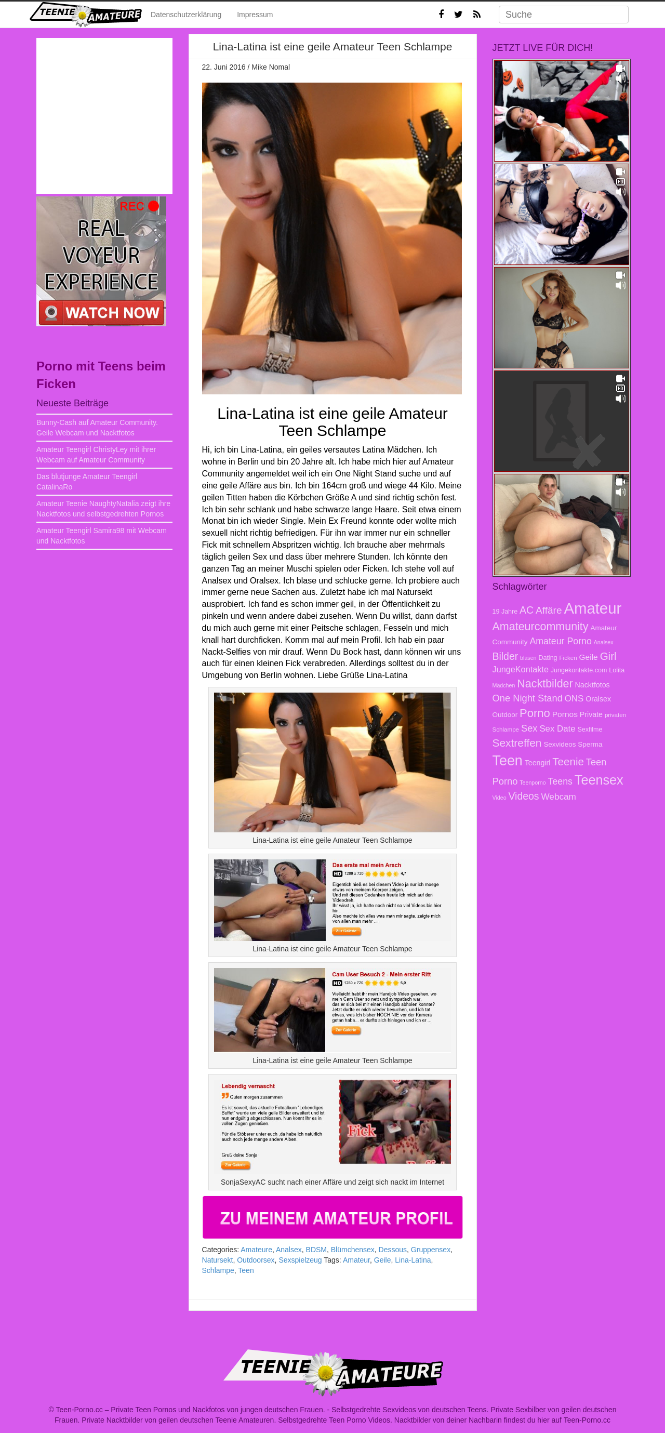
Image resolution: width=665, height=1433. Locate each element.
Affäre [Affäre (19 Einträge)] (549, 610)
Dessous (393, 1249)
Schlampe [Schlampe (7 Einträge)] (506, 729)
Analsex (289, 1249)
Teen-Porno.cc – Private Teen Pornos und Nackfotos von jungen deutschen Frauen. (190, 1409)
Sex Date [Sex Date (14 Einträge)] (557, 729)
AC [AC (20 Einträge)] (527, 610)
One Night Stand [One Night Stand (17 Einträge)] (528, 698)
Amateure (256, 1249)
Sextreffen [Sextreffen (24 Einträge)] (517, 743)
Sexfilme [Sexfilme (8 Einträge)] (589, 729)
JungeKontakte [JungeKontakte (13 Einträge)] (521, 669)
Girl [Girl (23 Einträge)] (608, 656)
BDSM (316, 1249)
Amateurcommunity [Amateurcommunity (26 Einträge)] (541, 626)
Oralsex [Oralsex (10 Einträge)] (598, 699)
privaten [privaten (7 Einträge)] (615, 714)
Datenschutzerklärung (186, 14)
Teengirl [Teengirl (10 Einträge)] (538, 763)
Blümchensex (353, 1249)
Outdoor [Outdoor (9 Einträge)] (505, 715)
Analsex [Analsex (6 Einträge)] (604, 642)
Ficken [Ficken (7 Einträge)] (568, 657)
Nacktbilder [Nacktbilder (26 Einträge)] (545, 684)
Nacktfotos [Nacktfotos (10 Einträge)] (592, 685)
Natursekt (217, 1260)
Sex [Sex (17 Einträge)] (529, 728)
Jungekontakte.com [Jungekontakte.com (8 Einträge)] (579, 670)
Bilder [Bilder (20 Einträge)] (505, 656)
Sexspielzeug (300, 1260)
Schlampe (218, 1270)
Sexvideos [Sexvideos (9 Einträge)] (559, 744)
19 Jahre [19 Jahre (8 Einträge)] (505, 611)
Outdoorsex (255, 1260)
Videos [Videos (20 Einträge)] (523, 796)
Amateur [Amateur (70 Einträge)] (592, 608)
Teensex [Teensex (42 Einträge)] (599, 780)
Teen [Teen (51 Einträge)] (508, 760)
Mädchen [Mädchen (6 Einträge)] (504, 685)
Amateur (356, 1260)
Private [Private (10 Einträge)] (591, 714)
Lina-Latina (413, 1260)
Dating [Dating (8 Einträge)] (547, 657)
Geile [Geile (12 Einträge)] (588, 657)
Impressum (255, 14)
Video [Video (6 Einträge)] (500, 797)
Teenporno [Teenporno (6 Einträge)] (533, 782)
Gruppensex (430, 1249)
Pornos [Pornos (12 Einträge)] (565, 714)
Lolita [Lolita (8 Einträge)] (616, 670)
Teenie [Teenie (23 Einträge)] (568, 761)
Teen (246, 1270)
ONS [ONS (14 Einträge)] (574, 699)
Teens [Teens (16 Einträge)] (560, 781)
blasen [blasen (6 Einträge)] (528, 658)
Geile (382, 1260)
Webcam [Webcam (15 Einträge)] (558, 796)
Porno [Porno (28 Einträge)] (535, 713)
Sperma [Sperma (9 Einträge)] (590, 744)
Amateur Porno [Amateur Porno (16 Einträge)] (560, 641)
